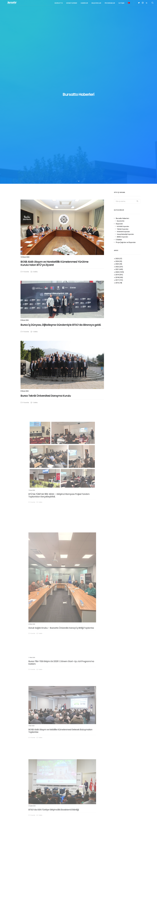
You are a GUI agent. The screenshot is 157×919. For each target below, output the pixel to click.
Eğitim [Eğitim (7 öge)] (118, 890)
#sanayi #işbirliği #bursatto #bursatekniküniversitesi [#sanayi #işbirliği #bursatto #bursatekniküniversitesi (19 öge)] (125, 877)
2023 (118, 100)
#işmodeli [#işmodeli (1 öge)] (119, 873)
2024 (118, 97)
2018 (119, 113)
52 (88, 850)
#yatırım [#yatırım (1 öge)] (127, 881)
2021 (119, 105)
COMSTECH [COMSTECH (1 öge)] (125, 887)
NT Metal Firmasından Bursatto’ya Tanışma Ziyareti (62, 874)
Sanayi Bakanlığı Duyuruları (125, 70)
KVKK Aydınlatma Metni (24, 914)
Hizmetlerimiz (71, 3)
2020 (119, 108)
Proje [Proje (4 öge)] (128, 894)
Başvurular (96, 3)
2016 (118, 119)
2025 (118, 94)
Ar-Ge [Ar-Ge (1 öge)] (134, 881)
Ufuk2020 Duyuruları (123, 67)
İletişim (121, 3)
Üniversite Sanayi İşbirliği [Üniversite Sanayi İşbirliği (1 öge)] (124, 900)
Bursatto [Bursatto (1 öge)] (135, 884)
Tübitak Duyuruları (122, 65)
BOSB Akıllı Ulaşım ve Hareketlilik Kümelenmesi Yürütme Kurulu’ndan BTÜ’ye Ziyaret (54, 99)
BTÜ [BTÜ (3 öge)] (128, 884)
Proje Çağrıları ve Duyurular (126, 78)
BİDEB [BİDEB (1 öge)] (117, 887)
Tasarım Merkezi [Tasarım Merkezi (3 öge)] (121, 897)
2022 (119, 103)
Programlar (110, 3)
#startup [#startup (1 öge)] (119, 881)
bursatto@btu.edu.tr (33, 881)
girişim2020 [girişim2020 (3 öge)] (126, 890)
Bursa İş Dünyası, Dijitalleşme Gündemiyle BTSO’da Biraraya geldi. (61, 152)
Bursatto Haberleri (122, 54)
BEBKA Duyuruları (122, 73)
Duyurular (119, 60)
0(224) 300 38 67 (32, 878)
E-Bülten (119, 75)
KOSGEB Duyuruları (123, 62)
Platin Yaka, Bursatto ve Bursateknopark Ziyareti (58, 868)
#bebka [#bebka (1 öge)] (118, 867)
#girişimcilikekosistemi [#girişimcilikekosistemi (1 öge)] (124, 870)
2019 (119, 111)
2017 (119, 116)
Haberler (84, 3)
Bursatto (59, 3)
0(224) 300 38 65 (32, 875)
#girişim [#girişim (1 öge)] (125, 867)
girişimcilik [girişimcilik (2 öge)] (120, 894)
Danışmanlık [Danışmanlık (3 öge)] (135, 887)
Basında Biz (120, 57)
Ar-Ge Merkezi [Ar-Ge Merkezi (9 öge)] (120, 884)
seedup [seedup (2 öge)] (134, 894)
